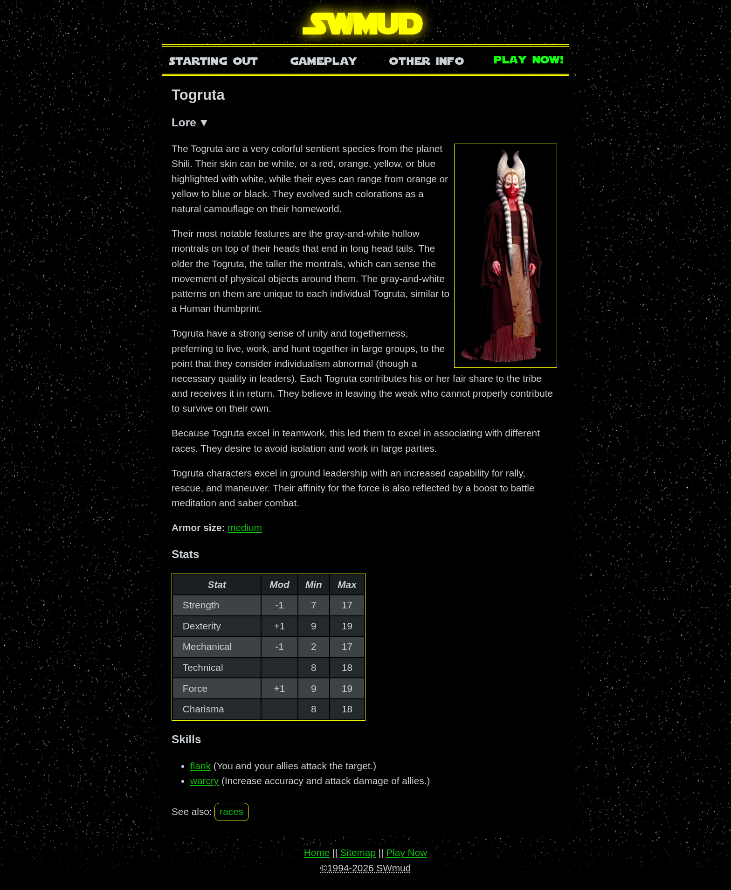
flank (200, 766)
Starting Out (213, 60)
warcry (204, 781)
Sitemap (358, 853)
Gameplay (323, 60)
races (231, 812)
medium (245, 528)
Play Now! (529, 58)
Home (317, 853)
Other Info (426, 60)
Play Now (406, 853)
